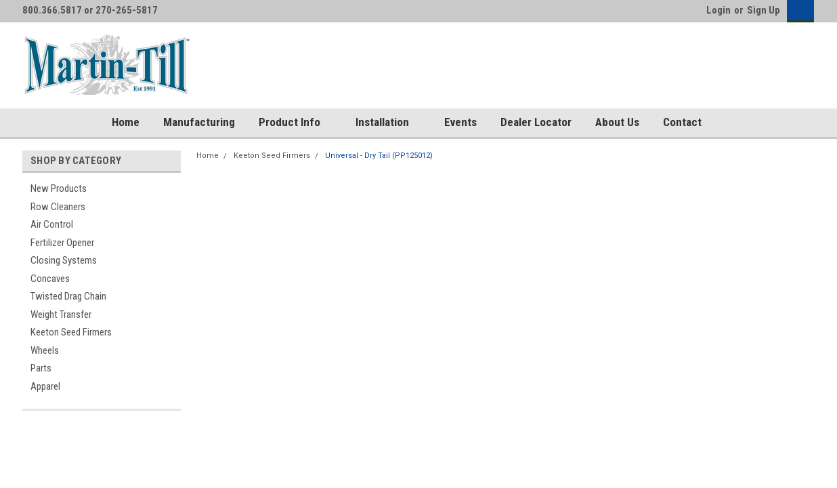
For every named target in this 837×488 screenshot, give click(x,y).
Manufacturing (199, 122)
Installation (388, 122)
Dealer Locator (536, 122)
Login (718, 10)
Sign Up (763, 10)
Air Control (51, 224)
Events (460, 122)
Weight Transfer (60, 314)
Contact (682, 122)
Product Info (295, 122)
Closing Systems (63, 260)
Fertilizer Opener (62, 243)
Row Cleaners (57, 207)
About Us (617, 122)
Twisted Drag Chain (68, 296)
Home (126, 122)
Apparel (45, 386)
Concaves (50, 278)
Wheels (44, 350)
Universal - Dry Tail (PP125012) (379, 155)
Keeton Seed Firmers (71, 332)
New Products (58, 188)
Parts (40, 368)
